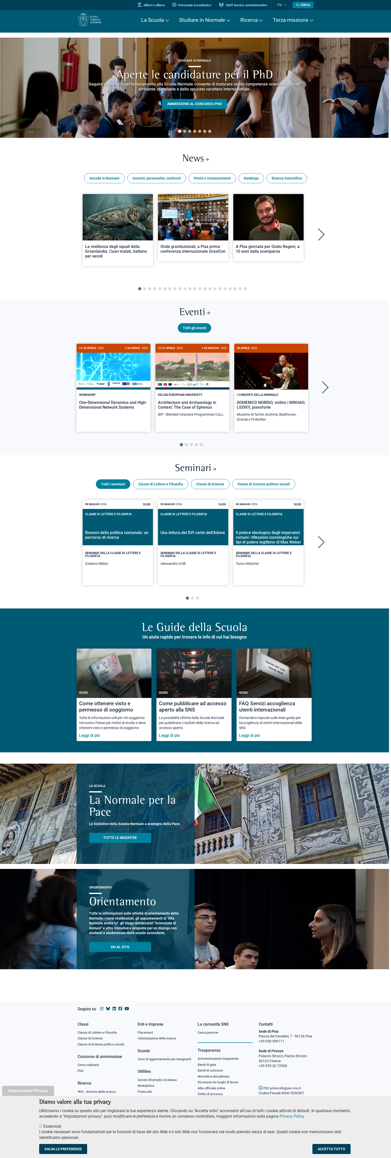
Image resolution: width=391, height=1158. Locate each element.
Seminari (195, 473)
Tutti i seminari (113, 490)
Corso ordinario (90, 1061)
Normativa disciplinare (215, 1073)
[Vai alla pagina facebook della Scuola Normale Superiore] (120, 1004)
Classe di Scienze (210, 490)
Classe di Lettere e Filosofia (160, 490)
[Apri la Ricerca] (303, 5)
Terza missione (290, 20)
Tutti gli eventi (194, 332)
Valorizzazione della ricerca (159, 1034)
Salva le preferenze (63, 1149)
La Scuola (152, 20)
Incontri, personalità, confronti (157, 180)
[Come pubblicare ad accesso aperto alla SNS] (194, 700)
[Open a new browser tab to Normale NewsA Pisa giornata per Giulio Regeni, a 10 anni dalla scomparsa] (268, 229)
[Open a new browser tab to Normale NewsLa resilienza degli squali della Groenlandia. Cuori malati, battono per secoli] (118, 232)
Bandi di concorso (212, 1066)
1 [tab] (179, 131)
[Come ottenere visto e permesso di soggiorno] (114, 700)
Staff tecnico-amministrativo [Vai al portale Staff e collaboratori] (248, 5)
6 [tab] (204, 131)
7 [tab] (209, 131)
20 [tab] (235, 290)
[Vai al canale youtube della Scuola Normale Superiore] (127, 1004)
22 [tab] (245, 290)
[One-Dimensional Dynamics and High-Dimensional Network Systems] (113, 384)
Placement (146, 1028)
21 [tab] (240, 290)
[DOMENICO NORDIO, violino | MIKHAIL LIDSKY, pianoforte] (271, 389)
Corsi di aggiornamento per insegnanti (159, 1057)
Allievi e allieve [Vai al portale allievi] (156, 5)
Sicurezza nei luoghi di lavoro (220, 1079)
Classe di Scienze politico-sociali (263, 490)
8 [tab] (174, 290)
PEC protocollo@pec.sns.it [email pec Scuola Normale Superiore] (282, 1083)
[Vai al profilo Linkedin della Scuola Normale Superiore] (114, 1004)
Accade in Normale (104, 180)
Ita (282, 5)
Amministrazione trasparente (220, 1054)
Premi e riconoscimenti (212, 180)
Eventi (194, 315)
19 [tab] (230, 290)
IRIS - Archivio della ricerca (98, 1088)
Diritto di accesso (211, 1091)
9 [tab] (179, 290)
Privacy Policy (292, 1116)
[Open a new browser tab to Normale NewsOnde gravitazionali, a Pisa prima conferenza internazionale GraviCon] (193, 229)
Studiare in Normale (202, 20)
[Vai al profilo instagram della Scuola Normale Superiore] (101, 1004)
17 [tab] (219, 290)
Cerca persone (209, 1028)
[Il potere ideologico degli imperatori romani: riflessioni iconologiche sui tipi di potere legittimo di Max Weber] (268, 548)
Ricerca (249, 20)
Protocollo (146, 1093)
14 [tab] (204, 290)
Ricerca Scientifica (287, 180)
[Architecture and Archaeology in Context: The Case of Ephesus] (192, 386)
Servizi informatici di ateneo (159, 1081)
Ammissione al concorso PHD (194, 104)
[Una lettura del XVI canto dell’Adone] (193, 548)
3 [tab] (189, 131)
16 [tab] (214, 290)
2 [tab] (184, 131)
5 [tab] (199, 131)
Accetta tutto (331, 1149)
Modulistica (147, 1087)
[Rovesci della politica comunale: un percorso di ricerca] (118, 548)
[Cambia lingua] (286, 5)
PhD (81, 1067)
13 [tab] (199, 290)
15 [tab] (209, 290)
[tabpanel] (194, 88)
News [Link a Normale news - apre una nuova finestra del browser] (195, 160)
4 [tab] (194, 131)
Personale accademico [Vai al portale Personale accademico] (196, 5)
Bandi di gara (208, 1060)
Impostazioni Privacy (28, 1091)
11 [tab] (189, 290)
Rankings (251, 180)
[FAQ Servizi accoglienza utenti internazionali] (274, 700)
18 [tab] (225, 290)
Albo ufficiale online (213, 1085)
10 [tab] (184, 290)
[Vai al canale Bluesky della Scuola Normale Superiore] (108, 1004)
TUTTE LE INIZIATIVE (120, 843)
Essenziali (52, 1126)
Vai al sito (120, 952)
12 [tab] (194, 290)
